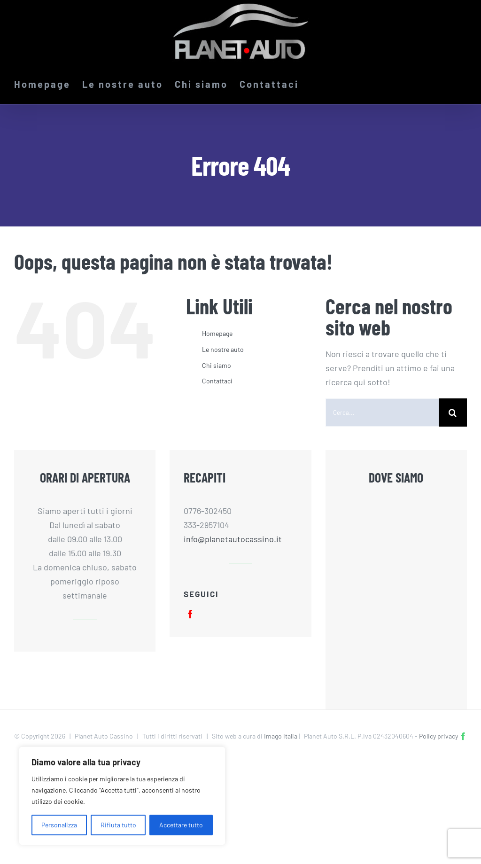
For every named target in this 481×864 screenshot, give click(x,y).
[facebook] (190, 614)
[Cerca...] (382, 412)
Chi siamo (216, 365)
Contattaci (217, 381)
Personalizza (59, 825)
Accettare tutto (181, 825)
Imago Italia (280, 736)
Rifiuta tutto (118, 825)
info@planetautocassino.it (233, 539)
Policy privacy (438, 736)
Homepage (217, 333)
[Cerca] (453, 412)
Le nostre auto (223, 349)
